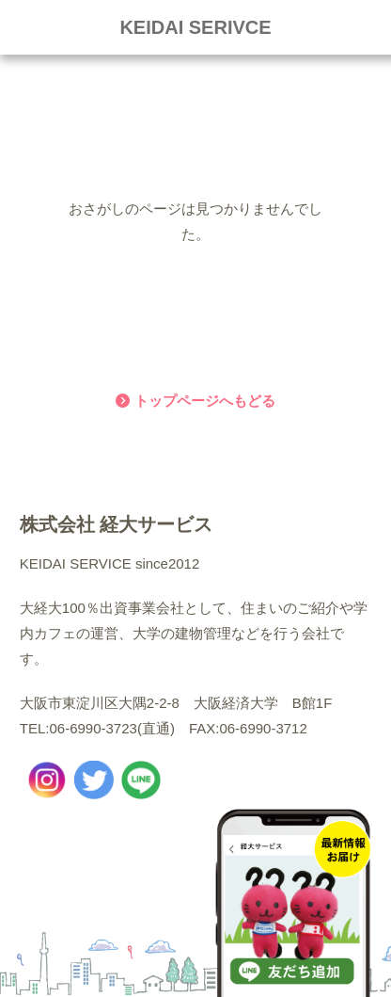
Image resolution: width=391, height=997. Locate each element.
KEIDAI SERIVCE (195, 27)
